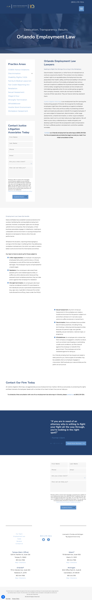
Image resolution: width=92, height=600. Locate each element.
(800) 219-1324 (77, 2)
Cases (19, 539)
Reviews (19, 541)
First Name (13, 137)
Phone (11, 149)
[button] (3, 597)
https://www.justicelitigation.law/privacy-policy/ (20, 191)
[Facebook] (48, 539)
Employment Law (19, 536)
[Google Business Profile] (43, 539)
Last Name (13, 143)
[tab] (32, 73)
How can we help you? (17, 167)
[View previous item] (51, 443)
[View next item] (62, 443)
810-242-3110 (71, 575)
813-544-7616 (20, 560)
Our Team (19, 534)
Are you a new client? (17, 161)
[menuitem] (20, 70)
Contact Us (19, 543)
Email (11, 155)
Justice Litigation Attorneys (52, 101)
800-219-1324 (46, 536)
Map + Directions (20, 562)
